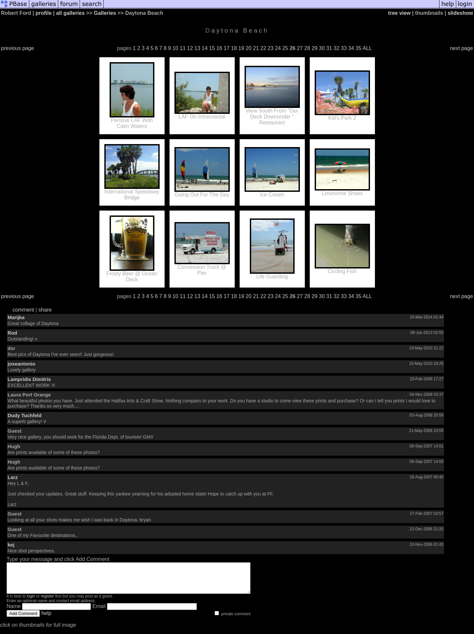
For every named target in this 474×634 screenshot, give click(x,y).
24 (278, 48)
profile (44, 13)
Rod (12, 333)
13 (197, 48)
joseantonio (21, 364)
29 (315, 48)
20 (248, 48)
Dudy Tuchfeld (24, 415)
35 (358, 48)
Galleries (105, 13)
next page (461, 48)
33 (344, 48)
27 (300, 48)
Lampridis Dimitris (29, 379)
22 (263, 48)
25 (285, 48)
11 (183, 48)
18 (234, 48)
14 (205, 48)
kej (11, 544)
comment (23, 310)
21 (256, 48)
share (45, 310)
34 (351, 48)
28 (307, 48)
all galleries (70, 13)
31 (329, 48)
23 (271, 48)
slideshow (460, 13)
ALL (367, 48)
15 (212, 48)
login (31, 602)
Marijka (16, 317)
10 (175, 48)
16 (219, 48)
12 (190, 48)
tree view (399, 13)
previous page (17, 48)
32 (336, 48)
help (46, 619)
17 (227, 48)
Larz (13, 477)
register (47, 602)
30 (322, 48)
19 (241, 48)
